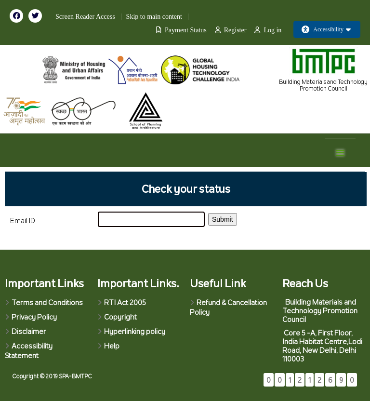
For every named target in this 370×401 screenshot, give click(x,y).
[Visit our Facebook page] (19, 15)
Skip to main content (154, 16)
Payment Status (186, 30)
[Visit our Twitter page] (37, 15)
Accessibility (326, 29)
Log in (272, 30)
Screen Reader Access (85, 16)
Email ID (22, 221)
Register (235, 30)
